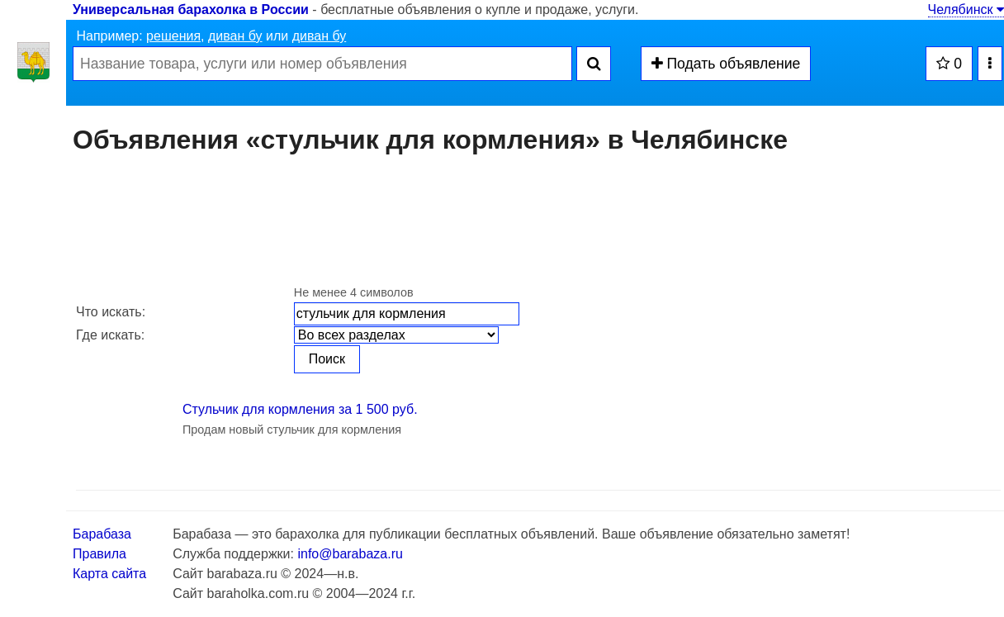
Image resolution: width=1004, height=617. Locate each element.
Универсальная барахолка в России (191, 9)
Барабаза (102, 534)
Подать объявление (726, 63)
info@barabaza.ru (349, 554)
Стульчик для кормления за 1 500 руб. (300, 409)
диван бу (235, 36)
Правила (99, 554)
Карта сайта (109, 574)
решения (173, 36)
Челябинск (966, 9)
